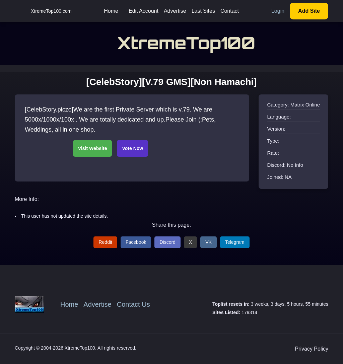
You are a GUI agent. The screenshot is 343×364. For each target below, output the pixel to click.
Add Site (309, 11)
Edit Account (143, 11)
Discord (167, 242)
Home (111, 11)
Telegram (235, 242)
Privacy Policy (311, 349)
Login (277, 11)
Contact (229, 11)
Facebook (136, 242)
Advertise (175, 11)
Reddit (105, 242)
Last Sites (203, 11)
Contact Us (133, 304)
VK (208, 242)
